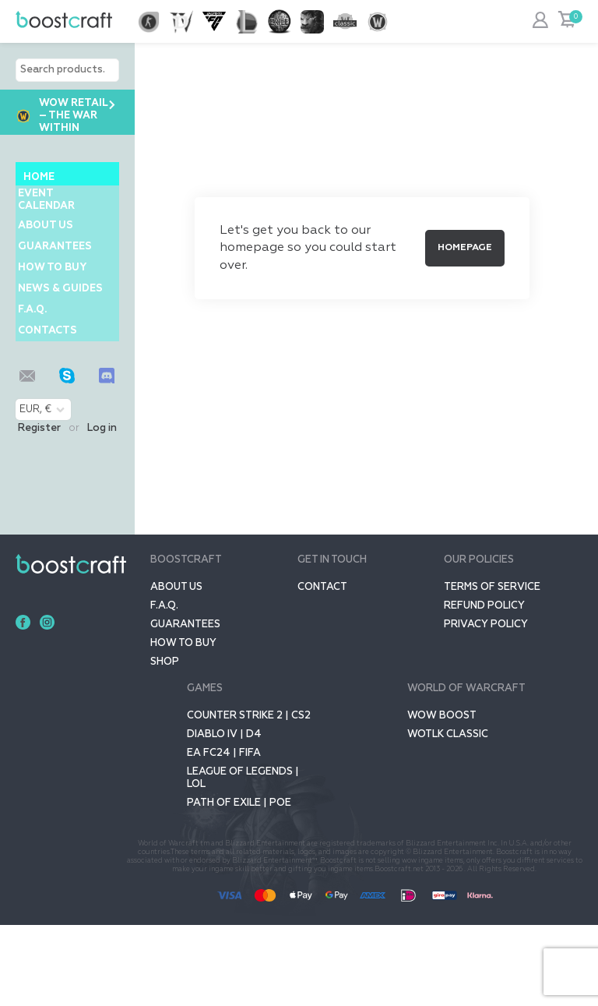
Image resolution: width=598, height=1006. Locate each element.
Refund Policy (484, 687)
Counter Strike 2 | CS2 (249, 797)
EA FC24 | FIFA (224, 834)
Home (39, 177)
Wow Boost (442, 797)
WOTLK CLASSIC (447, 815)
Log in (102, 509)
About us (51, 241)
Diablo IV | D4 (224, 815)
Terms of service (492, 668)
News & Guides (44, 339)
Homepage (465, 247)
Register (39, 509)
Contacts (53, 406)
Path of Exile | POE (239, 884)
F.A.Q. (37, 375)
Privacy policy (486, 706)
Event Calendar (51, 205)
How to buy (57, 303)
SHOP (164, 743)
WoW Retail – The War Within (61, 115)
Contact (322, 668)
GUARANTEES (60, 272)
